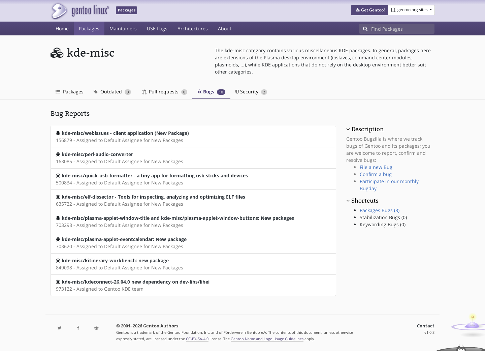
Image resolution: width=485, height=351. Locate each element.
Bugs (211, 91)
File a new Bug (376, 167)
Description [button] (367, 129)
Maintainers (123, 28)
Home (62, 28)
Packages (89, 28)
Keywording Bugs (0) (383, 224)
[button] (369, 10)
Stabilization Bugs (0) (383, 217)
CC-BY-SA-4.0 (197, 338)
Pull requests (165, 91)
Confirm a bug (376, 174)
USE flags (157, 28)
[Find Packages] (402, 29)
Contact (425, 326)
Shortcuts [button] (365, 200)
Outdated (112, 91)
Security (251, 91)
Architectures (192, 28)
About (224, 28)
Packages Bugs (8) (379, 210)
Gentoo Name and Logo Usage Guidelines (267, 338)
